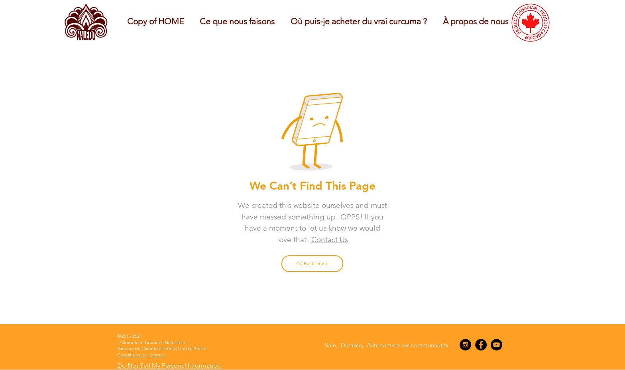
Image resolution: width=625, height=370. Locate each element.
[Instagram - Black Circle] (465, 344)
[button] (237, 21)
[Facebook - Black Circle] (481, 344)
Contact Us (329, 239)
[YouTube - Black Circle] (496, 344)
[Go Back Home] (312, 263)
